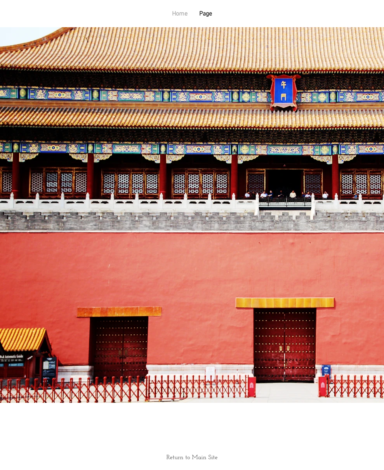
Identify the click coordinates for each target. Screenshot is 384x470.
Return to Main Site (192, 457)
